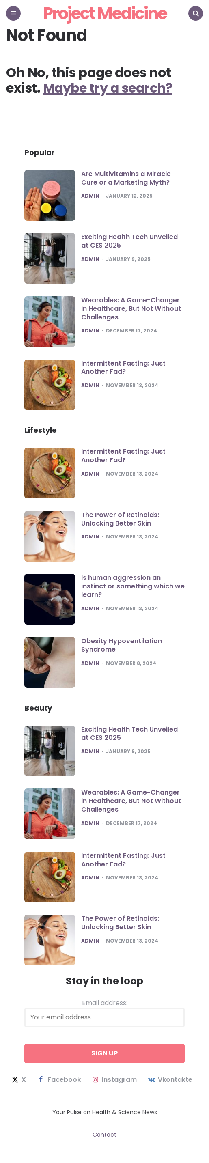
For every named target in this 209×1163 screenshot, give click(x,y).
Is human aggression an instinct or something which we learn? (133, 586)
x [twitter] (18, 1079)
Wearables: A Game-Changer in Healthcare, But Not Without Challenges (131, 308)
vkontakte (169, 1079)
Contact (104, 1135)
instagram (114, 1079)
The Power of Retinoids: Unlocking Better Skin (120, 519)
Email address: (104, 1012)
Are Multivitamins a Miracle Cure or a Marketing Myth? (126, 178)
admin (90, 196)
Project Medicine (105, 13)
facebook (58, 1079)
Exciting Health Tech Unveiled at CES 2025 (129, 241)
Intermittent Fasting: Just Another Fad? (123, 368)
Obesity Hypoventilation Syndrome (121, 645)
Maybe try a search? (109, 88)
